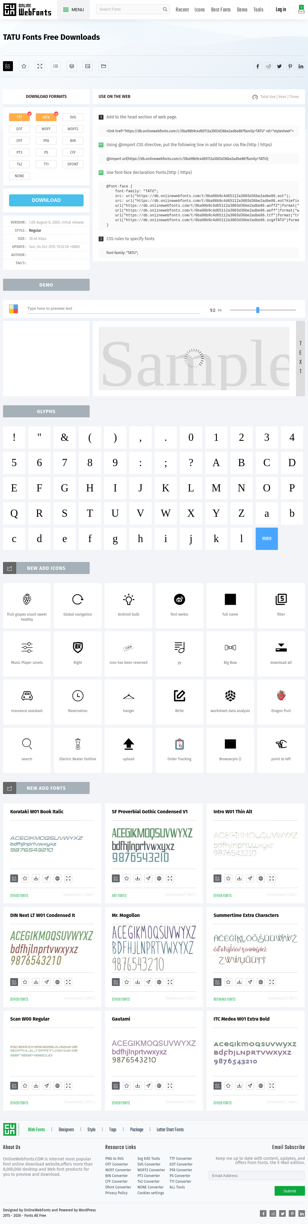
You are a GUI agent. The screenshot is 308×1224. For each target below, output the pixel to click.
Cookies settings (150, 1193)
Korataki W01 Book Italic (36, 811)
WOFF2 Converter (151, 1170)
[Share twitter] (279, 66)
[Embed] (57, 878)
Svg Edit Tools (148, 1159)
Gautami (121, 1019)
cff (73, 152)
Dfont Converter (118, 1187)
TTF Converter (181, 1159)
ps (46, 152)
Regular (35, 230)
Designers (66, 1130)
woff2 (73, 129)
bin (73, 141)
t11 (46, 164)
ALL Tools (177, 1187)
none (19, 176)
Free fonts (30, 10)
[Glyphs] (56, 66)
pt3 (19, 152)
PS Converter (180, 1176)
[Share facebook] (258, 66)
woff (46, 129)
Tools (259, 10)
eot (19, 129)
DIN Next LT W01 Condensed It (42, 915)
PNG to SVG (114, 1159)
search (165, 9)
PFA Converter (181, 1170)
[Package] (72, 66)
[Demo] (40, 66)
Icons (200, 10)
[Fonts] (104, 66)
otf (20, 141)
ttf (19, 117)
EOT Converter (181, 1164)
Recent (182, 10)
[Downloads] (36, 878)
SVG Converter (148, 1164)
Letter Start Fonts (170, 1130)
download (46, 200)
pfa (46, 141)
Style (91, 1130)
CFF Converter (116, 1181)
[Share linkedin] (301, 66)
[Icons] (88, 66)
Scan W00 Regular (30, 1019)
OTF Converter (116, 1164)
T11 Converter (180, 1181)
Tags (112, 1130)
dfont (72, 164)
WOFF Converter (118, 1170)
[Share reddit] (269, 66)
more (266, 538)
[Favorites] (24, 66)
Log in (281, 9)
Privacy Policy (116, 1193)
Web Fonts (36, 1130)
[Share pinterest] (290, 66)
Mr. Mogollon (126, 915)
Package (136, 1130)
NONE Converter (150, 1187)
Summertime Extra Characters (246, 915)
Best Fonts (221, 10)
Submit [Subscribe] (290, 1191)
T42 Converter (148, 1181)
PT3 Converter (148, 1176)
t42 (19, 164)
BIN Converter (116, 1176)
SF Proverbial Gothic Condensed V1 (150, 811)
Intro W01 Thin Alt (233, 811)
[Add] (8, 66)
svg (73, 117)
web (46, 117)
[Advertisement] (48, 358)
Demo (242, 10)
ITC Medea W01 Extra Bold (242, 1019)
